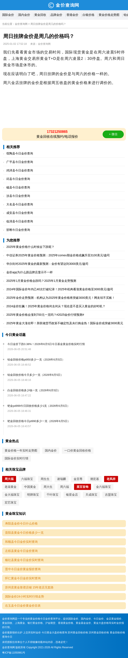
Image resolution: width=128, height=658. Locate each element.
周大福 (9, 479)
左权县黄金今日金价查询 (21, 551)
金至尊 (78, 479)
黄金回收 (40, 15)
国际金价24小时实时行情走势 (24, 596)
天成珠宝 (91, 494)
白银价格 (88, 15)
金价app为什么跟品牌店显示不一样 (29, 272)
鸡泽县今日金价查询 (19, 170)
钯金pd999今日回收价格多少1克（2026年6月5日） (38, 405)
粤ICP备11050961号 (13, 652)
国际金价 (8, 15)
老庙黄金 (11, 486)
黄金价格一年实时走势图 (21, 450)
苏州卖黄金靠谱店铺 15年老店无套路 (29, 587)
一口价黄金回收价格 (77, 450)
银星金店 (72, 494)
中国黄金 (30, 486)
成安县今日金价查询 (19, 213)
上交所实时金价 (32, 632)
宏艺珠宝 (11, 502)
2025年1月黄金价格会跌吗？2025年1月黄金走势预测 (41, 280)
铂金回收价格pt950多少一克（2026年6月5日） (36, 359)
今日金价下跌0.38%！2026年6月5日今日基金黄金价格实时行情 (46, 344)
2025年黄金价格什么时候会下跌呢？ (30, 246)
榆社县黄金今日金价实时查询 (24, 560)
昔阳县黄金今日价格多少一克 (24, 532)
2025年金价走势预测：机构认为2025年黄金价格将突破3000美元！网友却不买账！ (60, 297)
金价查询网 (21, 23)
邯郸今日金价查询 (18, 229)
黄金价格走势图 (109, 15)
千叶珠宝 (52, 494)
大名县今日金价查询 (19, 204)
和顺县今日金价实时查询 (21, 541)
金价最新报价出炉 (12, 632)
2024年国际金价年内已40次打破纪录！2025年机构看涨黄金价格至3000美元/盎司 (59, 289)
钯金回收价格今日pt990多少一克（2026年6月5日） (38, 421)
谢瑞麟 (61, 479)
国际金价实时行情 (16, 458)
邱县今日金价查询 (18, 179)
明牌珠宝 (33, 494)
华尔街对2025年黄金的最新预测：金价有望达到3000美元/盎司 (47, 263)
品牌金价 (56, 15)
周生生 (45, 479)
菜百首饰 (82, 486)
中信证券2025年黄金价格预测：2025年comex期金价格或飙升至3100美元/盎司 (58, 255)
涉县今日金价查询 (18, 196)
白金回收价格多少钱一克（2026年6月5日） (34, 390)
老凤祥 (111, 479)
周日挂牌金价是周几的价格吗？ (48, 23)
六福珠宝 (27, 479)
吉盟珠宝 (111, 494)
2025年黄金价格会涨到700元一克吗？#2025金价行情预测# (45, 314)
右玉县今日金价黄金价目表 (23, 605)
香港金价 (72, 15)
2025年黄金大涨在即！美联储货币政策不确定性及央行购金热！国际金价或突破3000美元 (64, 323)
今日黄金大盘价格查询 (54, 632)
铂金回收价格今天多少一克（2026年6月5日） (35, 374)
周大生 (48, 486)
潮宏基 (94, 479)
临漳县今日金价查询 (19, 221)
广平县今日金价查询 (19, 162)
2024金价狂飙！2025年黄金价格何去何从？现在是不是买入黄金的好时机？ (55, 306)
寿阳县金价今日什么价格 (21, 523)
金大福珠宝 (12, 494)
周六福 (64, 486)
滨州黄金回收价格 (99, 632)
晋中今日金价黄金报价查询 (23, 569)
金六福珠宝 (103, 486)
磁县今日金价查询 (18, 187)
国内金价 (24, 15)
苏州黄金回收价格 (78, 632)
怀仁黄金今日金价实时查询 (23, 578)
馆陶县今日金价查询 (19, 153)
